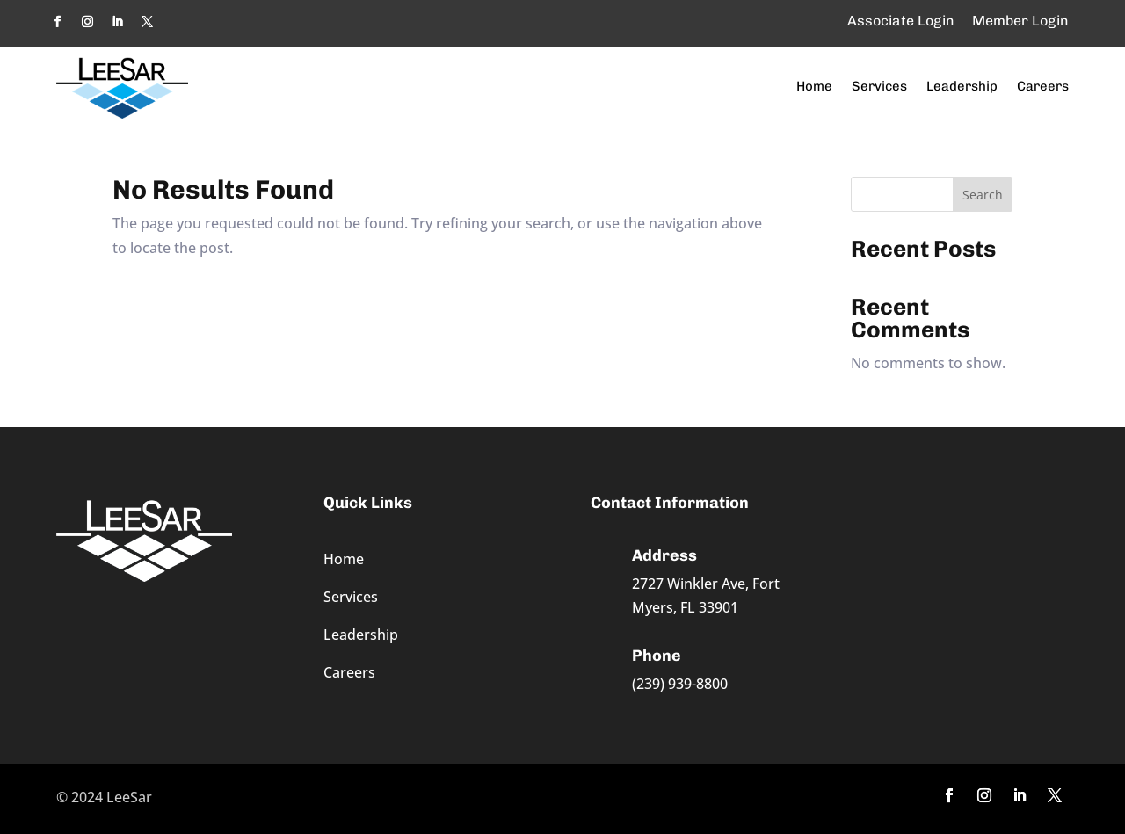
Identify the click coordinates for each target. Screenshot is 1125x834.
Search (982, 194)
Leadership (962, 86)
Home (814, 86)
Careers (1043, 86)
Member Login (1020, 20)
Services (879, 86)
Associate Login (900, 20)
